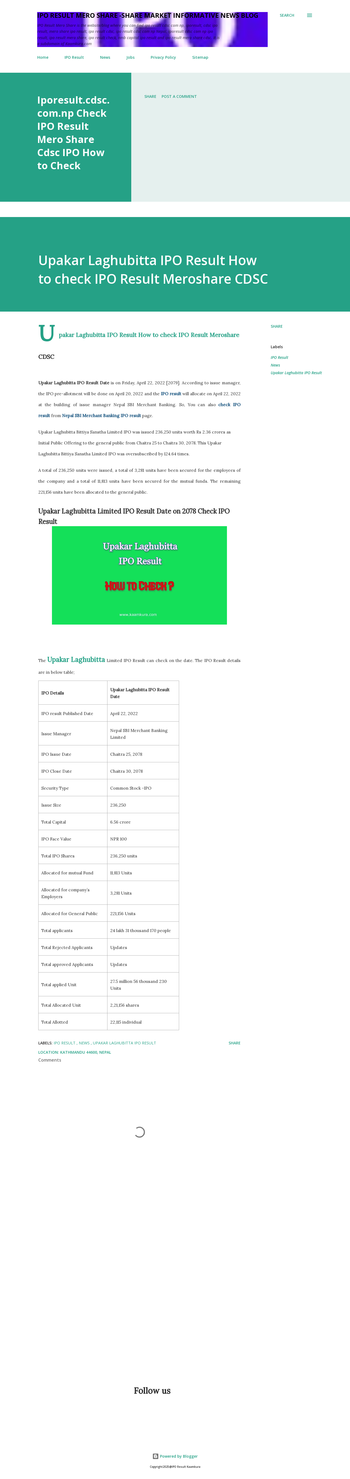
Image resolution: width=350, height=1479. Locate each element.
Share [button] (150, 96)
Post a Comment (179, 96)
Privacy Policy (163, 57)
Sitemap (200, 57)
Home (42, 57)
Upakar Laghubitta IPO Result (296, 372)
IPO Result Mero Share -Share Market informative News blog (147, 15)
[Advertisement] (164, 1304)
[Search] (287, 15)
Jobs (130, 57)
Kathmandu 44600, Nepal (85, 1052)
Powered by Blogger (175, 1456)
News (105, 57)
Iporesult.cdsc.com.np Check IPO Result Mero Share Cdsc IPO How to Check (73, 132)
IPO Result (74, 57)
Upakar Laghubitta (76, 659)
